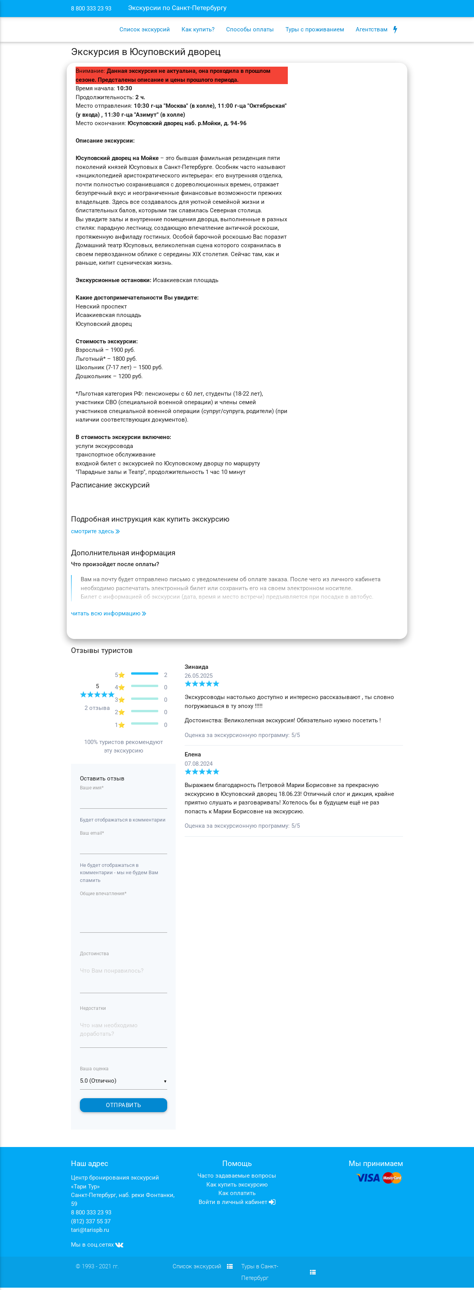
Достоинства (94, 955)
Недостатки (93, 1010)
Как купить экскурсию (237, 1186)
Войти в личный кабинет (237, 1204)
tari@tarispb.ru (90, 1232)
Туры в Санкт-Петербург (278, 1274)
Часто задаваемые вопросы (236, 1178)
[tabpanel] (294, 750)
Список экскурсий (144, 29)
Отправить (123, 1107)
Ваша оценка (94, 1070)
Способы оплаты (250, 29)
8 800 (91, 8)
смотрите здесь (95, 531)
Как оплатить (237, 1195)
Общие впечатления (103, 894)
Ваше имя (92, 788)
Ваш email (92, 833)
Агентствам (376, 29)
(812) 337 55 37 (91, 1223)
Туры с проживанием (314, 29)
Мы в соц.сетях (97, 1246)
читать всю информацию (108, 613)
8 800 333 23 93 (91, 1214)
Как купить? (198, 29)
